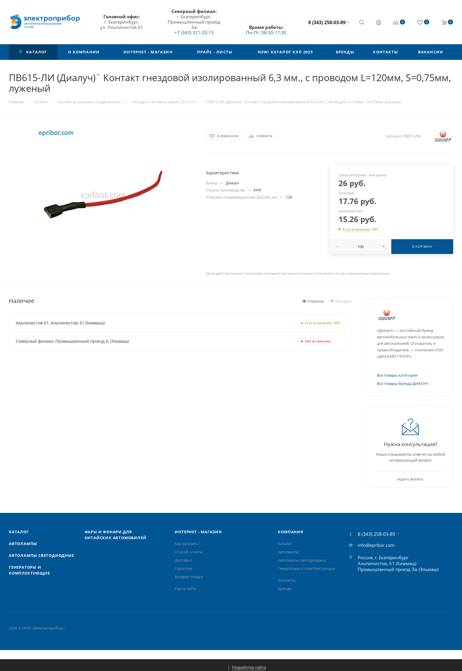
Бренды (285, 588)
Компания (290, 531)
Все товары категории (397, 375)
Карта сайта (185, 588)
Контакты (287, 580)
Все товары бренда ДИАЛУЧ (402, 383)
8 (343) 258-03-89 (327, 22)
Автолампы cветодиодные (41, 555)
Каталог (19, 531)
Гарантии (183, 568)
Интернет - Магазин (198, 531)
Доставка (183, 560)
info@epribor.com (376, 545)
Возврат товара (189, 576)
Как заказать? (187, 543)
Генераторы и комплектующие (306, 568)
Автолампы (23, 543)
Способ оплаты (189, 551)
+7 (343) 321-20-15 (194, 32)
